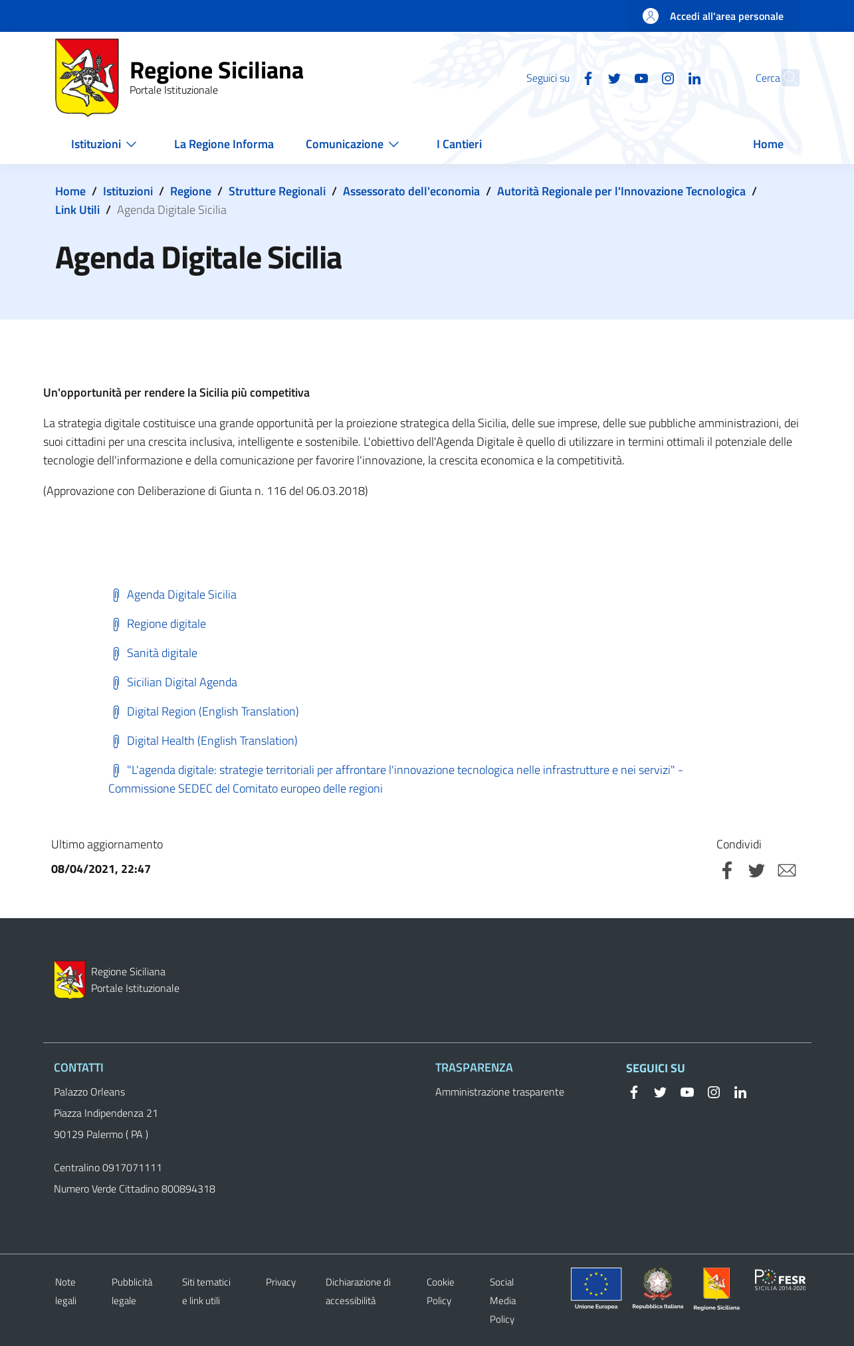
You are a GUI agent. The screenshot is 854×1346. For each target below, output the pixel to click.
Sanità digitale (152, 653)
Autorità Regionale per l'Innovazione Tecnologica (621, 191)
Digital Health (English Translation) (203, 740)
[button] (784, 78)
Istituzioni (128, 191)
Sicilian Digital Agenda (172, 682)
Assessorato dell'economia (411, 191)
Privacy (281, 1282)
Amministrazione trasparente (499, 1092)
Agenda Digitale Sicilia (172, 594)
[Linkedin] (666, 77)
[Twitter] (586, 77)
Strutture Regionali (277, 191)
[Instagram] (639, 77)
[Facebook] (559, 77)
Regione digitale (157, 623)
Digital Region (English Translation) (203, 711)
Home (70, 191)
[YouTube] (612, 77)
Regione (190, 191)
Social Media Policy (503, 1300)
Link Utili (77, 210)
